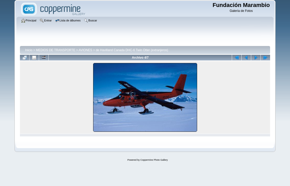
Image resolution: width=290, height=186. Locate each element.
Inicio (28, 50)
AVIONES (85, 50)
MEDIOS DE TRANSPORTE (55, 50)
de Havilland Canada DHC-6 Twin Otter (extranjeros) (132, 50)
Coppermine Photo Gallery (154, 160)
